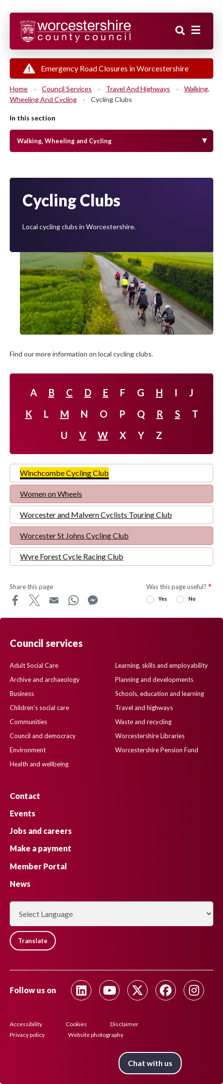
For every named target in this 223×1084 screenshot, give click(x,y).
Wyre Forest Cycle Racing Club (71, 556)
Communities (28, 722)
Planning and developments (154, 679)
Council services (67, 89)
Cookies (76, 1024)
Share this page (31, 587)
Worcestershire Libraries (150, 736)
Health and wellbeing (39, 764)
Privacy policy (27, 1034)
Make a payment (40, 848)
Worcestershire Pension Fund (156, 750)
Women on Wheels (51, 493)
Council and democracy (43, 736)
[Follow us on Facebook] (165, 990)
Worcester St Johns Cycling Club (74, 535)
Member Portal (38, 866)
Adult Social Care (34, 665)
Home (19, 89)
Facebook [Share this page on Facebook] (15, 600)
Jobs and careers (41, 830)
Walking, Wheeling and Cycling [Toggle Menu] (64, 141)
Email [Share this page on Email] (54, 600)
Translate (33, 941)
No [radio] (192, 598)
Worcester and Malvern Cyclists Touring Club (96, 514)
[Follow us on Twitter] (137, 990)
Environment (28, 750)
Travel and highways (138, 89)
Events (22, 813)
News (20, 883)
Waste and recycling (143, 722)
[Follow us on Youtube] (109, 990)
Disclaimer (124, 1024)
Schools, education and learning (159, 693)
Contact (25, 795)
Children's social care (39, 707)
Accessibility (26, 1024)
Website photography (95, 1034)
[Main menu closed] (196, 30)
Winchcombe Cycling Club (64, 472)
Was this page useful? (176, 587)
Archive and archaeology (45, 679)
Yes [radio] (162, 598)
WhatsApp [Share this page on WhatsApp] (73, 600)
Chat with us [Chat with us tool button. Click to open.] (150, 1062)
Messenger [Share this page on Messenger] (93, 600)
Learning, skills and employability (161, 665)
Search (180, 30)
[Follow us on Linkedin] (81, 990)
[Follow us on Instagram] (194, 990)
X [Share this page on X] (34, 600)
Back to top (201, 1062)
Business (22, 693)
